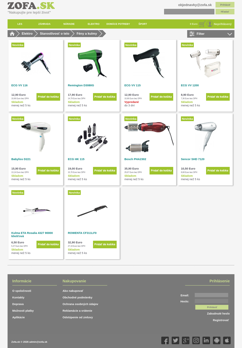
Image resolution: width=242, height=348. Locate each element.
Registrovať (221, 320)
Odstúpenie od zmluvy (78, 317)
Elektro (27, 33)
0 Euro (194, 24)
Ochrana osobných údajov (80, 304)
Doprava (18, 304)
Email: (185, 295)
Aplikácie (18, 317)
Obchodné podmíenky (77, 297)
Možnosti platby (23, 310)
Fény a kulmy (87, 33)
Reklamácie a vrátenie (77, 310)
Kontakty (18, 297)
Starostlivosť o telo (54, 33)
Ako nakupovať (73, 290)
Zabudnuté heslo (218, 313)
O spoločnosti (21, 290)
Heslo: (184, 301)
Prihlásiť (225, 4)
